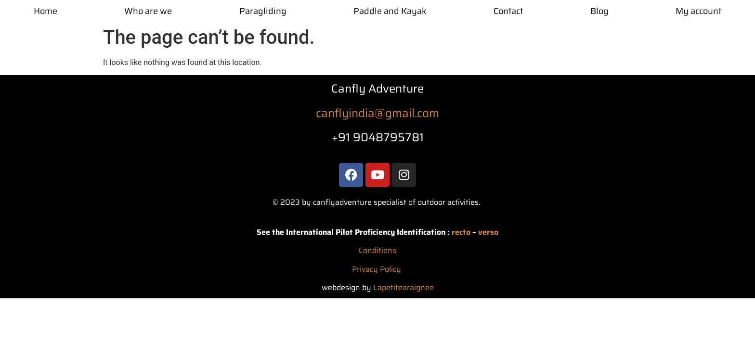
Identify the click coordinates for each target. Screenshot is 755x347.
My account (698, 11)
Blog (599, 11)
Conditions (377, 250)
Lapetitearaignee (403, 287)
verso (488, 232)
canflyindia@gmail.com (377, 113)
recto (461, 232)
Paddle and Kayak (390, 11)
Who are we (148, 11)
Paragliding (262, 11)
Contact (508, 11)
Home (45, 11)
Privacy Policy (376, 269)
